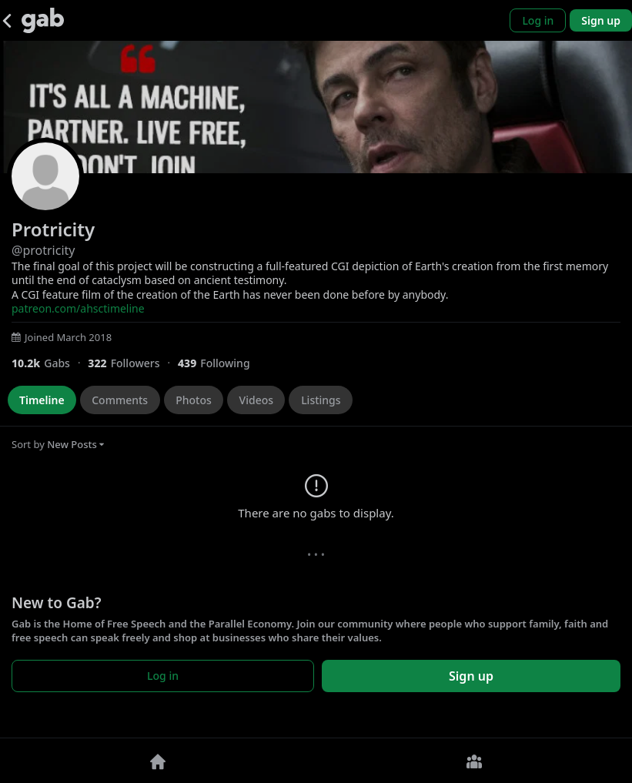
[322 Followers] (133, 363)
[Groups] (474, 760)
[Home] (158, 760)
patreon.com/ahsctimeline (78, 308)
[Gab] (43, 20)
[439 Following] (220, 363)
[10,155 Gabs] (50, 363)
